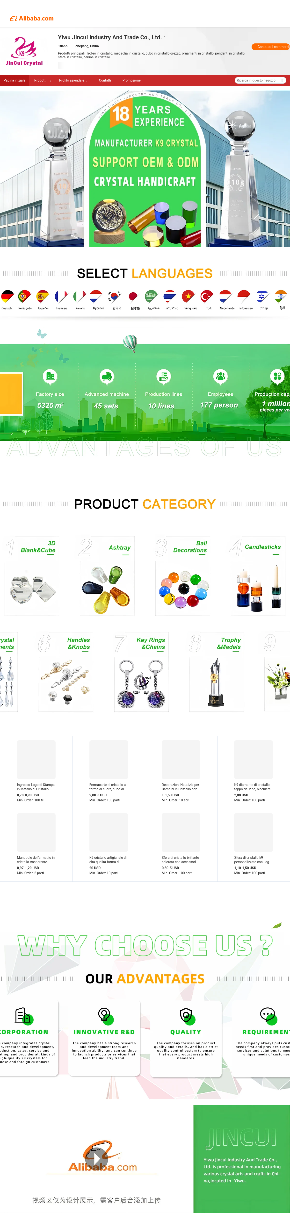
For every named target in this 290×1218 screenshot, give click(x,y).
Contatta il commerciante (274, 47)
